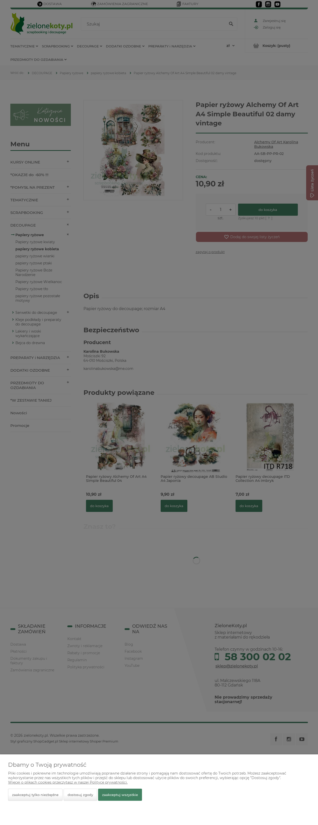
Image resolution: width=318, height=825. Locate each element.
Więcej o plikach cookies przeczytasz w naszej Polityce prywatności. (68, 782)
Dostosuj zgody (80, 795)
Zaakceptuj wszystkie (120, 795)
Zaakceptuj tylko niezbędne (35, 795)
